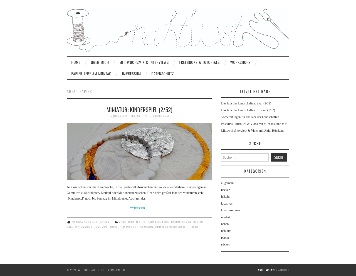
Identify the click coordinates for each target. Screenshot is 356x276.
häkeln (225, 196)
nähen (87, 222)
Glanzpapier (87, 227)
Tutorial (193, 227)
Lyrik (122, 227)
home (75, 62)
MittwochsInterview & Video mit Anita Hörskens (252, 130)
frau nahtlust (139, 116)
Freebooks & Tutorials (199, 62)
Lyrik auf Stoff (134, 227)
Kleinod (114, 227)
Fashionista (264, 270)
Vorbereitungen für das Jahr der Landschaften (250, 117)
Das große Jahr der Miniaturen (168, 222)
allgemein (227, 183)
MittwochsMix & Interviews (144, 62)
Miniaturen (161, 227)
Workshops (240, 62)
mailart (225, 217)
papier (95, 222)
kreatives (77, 222)
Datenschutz (162, 73)
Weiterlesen (139, 208)
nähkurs (226, 231)
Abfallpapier (126, 222)
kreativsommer (230, 210)
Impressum (131, 73)
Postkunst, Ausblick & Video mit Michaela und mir (253, 124)
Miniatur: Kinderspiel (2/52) (139, 109)
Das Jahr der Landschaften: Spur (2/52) (246, 103)
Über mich (100, 62)
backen (225, 190)
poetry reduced (178, 227)
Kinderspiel (102, 227)
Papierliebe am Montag (91, 73)
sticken (104, 222)
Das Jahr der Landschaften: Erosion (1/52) (248, 110)
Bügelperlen (142, 222)
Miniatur (149, 227)
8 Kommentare (161, 116)
